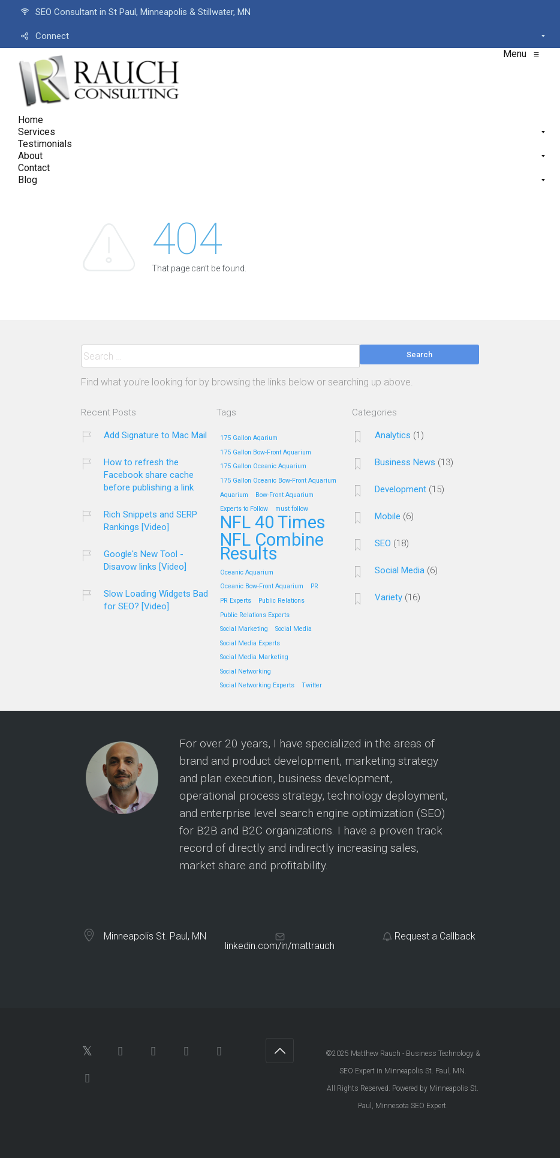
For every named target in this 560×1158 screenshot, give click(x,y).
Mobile (388, 516)
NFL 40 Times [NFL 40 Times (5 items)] (273, 523)
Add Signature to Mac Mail (155, 435)
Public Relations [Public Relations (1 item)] (281, 601)
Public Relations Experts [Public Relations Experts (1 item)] (255, 615)
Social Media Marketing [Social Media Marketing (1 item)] (254, 657)
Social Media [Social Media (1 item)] (293, 629)
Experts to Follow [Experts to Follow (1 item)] (244, 509)
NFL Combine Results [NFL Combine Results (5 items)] (272, 548)
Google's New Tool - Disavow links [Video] (145, 560)
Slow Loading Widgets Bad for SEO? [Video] (156, 600)
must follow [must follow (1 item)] (291, 509)
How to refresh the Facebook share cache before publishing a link (149, 475)
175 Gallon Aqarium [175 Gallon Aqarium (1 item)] (249, 438)
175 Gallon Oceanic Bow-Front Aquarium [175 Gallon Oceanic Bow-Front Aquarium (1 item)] (278, 480)
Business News (405, 462)
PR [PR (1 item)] (314, 586)
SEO (383, 543)
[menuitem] (280, 12)
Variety (388, 597)
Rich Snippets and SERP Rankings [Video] (150, 520)
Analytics (393, 435)
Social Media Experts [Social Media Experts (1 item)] (250, 643)
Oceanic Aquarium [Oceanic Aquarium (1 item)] (246, 572)
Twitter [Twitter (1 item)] (312, 685)
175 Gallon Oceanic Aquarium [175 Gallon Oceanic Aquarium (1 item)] (263, 466)
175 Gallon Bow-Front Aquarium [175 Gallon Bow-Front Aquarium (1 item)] (265, 452)
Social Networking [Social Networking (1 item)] (245, 671)
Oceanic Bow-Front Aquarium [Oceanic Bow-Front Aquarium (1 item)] (261, 586)
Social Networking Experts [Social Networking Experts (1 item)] (257, 685)
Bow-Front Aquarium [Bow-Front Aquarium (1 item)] (284, 495)
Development (400, 489)
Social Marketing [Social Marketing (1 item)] (244, 629)
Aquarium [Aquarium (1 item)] (234, 495)
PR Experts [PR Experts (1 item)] (235, 601)
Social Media (399, 570)
